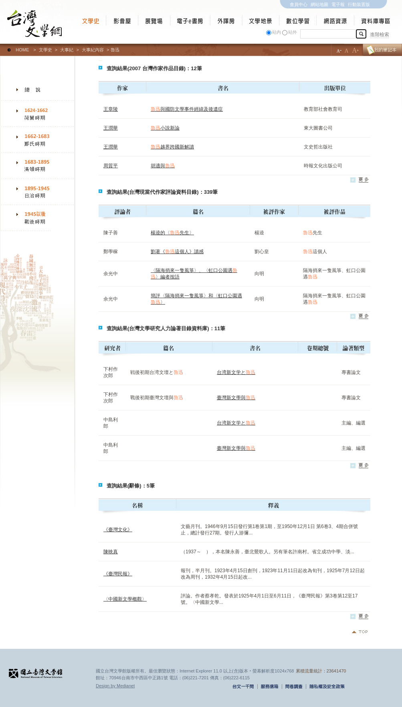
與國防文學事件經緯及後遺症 (187, 109)
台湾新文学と (236, 372)
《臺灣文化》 (117, 529)
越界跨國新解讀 (172, 147)
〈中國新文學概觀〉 (125, 599)
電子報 (338, 4)
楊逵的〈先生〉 (172, 233)
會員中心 (298, 4)
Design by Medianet (115, 685)
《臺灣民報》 (117, 574)
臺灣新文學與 (236, 397)
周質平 (110, 166)
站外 (292, 32)
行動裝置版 (359, 4)
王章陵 (110, 109)
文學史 (45, 49)
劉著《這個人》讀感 (177, 251)
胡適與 (163, 166)
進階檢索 (379, 34)
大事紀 (66, 49)
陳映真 (110, 552)
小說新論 (165, 128)
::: (2, 46)
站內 (276, 32)
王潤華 (110, 128)
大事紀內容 (93, 49)
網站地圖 (319, 4)
